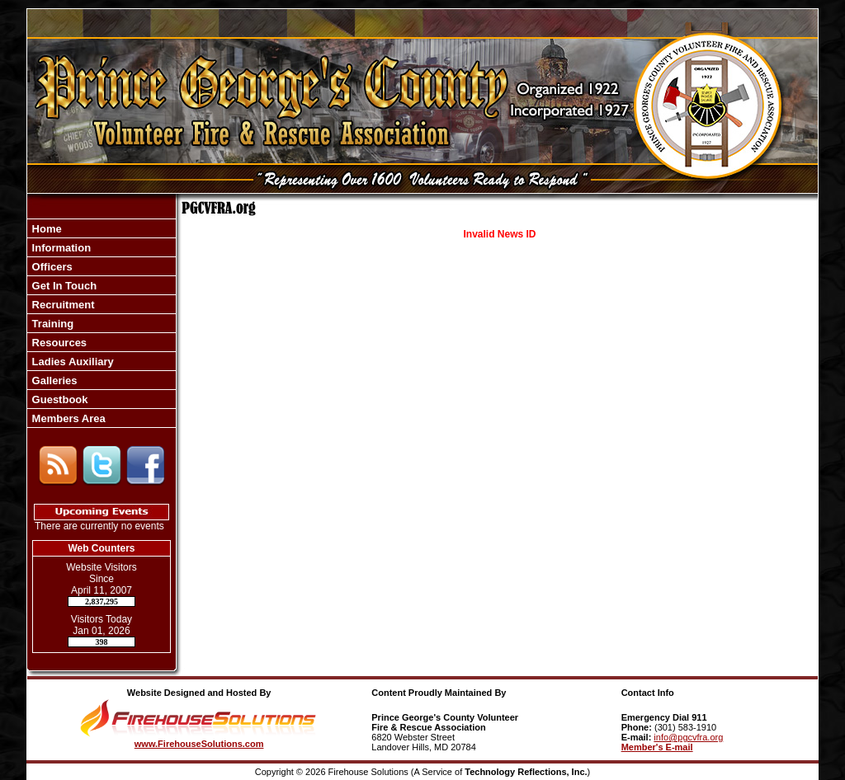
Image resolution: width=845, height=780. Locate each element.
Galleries (53, 380)
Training (51, 323)
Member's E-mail (657, 747)
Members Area (67, 418)
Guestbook (58, 399)
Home (45, 229)
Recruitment (61, 304)
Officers (51, 267)
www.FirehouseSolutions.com (199, 744)
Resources (58, 342)
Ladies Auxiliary (71, 361)
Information (60, 248)
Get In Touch (63, 286)
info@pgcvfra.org (688, 737)
